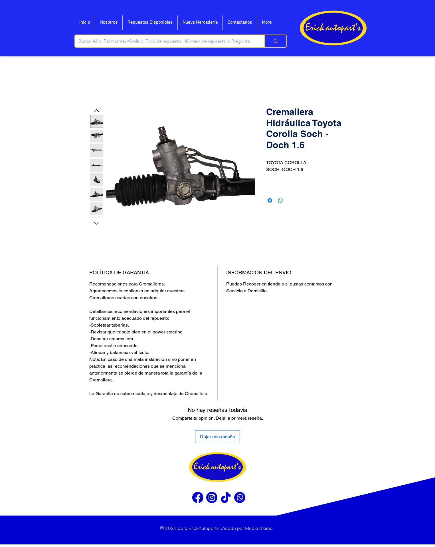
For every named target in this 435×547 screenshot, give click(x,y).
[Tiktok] (225, 497)
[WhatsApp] (239, 497)
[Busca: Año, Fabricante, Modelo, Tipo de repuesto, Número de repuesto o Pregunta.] (165, 41)
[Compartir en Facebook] (269, 200)
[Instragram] (211, 497)
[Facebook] (197, 497)
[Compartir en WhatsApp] (280, 200)
